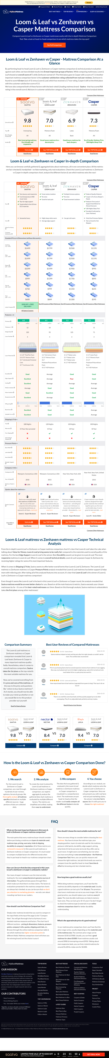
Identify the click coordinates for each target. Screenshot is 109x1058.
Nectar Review (42, 984)
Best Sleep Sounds (101, 7)
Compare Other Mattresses (95, 95)
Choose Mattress (61, 1014)
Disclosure (95, 1004)
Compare (21, 745)
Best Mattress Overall (62, 967)
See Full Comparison (54, 45)
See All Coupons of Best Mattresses (49, 304)
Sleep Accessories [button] (97, 11)
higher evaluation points (34, 933)
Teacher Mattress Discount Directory (80, 973)
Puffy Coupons (78, 1003)
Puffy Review (42, 970)
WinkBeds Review (43, 976)
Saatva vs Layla (42, 1008)
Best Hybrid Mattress (62, 994)
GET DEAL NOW (93, 1055)
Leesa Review (42, 987)
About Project (96, 992)
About (67, 7)
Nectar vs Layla (42, 1011)
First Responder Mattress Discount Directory (79, 983)
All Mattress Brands (98, 979)
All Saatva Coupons (27, 310)
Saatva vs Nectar (43, 1006)
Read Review (27, 153)
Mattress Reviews (97, 976)
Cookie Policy (96, 1007)
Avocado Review (43, 990)
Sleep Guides (76, 7)
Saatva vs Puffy (42, 1003)
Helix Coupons (78, 1009)
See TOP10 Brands (50, 150)
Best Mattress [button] (54, 11)
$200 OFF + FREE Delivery (28, 305)
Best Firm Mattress (62, 984)
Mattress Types (60, 1019)
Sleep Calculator (88, 7)
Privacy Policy (96, 1001)
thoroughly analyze (10, 797)
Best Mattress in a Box (63, 997)
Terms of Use (96, 998)
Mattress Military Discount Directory (80, 988)
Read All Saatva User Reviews (73, 705)
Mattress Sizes (60, 1008)
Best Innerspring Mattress (61, 988)
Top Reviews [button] (68, 11)
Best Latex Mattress (62, 991)
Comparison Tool (97, 967)
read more (34, 510)
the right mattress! (97, 804)
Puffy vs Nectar (42, 1014)
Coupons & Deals (44, 7)
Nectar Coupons (79, 1006)
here (26, 1003)
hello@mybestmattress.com (60, 1028)
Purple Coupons (79, 1012)
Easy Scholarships (97, 984)
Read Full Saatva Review (18, 706)
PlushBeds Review (43, 979)
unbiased (47, 3)
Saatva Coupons (79, 1000)
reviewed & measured (15, 849)
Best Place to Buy (61, 1011)
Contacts (95, 995)
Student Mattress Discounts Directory (80, 977)
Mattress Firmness (61, 1017)
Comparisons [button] (81, 11)
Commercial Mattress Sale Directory (80, 968)
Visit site (29, 150)
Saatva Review (42, 967)
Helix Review (42, 981)
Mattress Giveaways (98, 981)
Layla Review (42, 973)
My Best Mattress (6, 974)
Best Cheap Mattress (62, 1000)
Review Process (57, 7)
